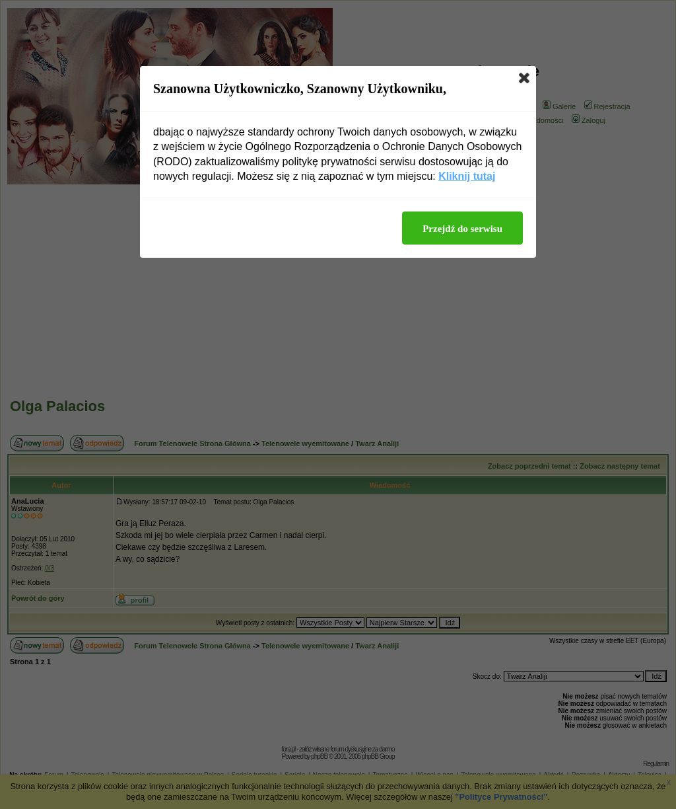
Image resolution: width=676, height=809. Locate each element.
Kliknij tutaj (466, 176)
